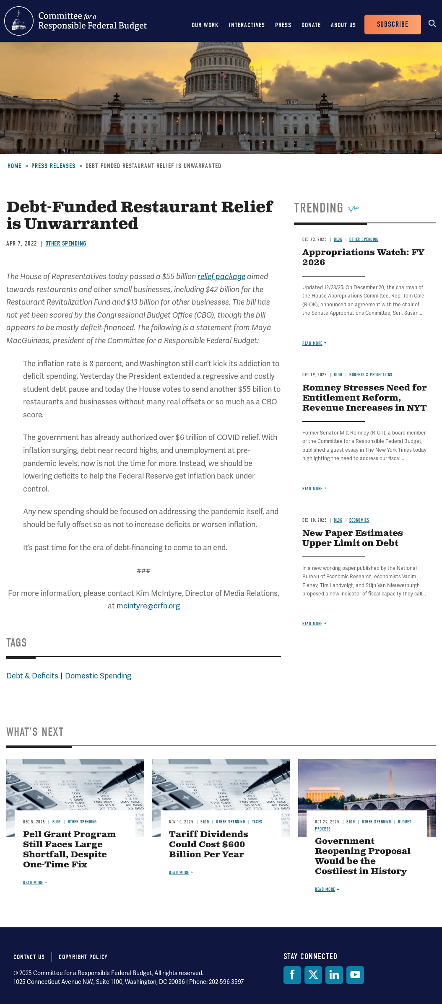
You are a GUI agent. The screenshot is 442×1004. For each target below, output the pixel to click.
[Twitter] (313, 975)
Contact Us (29, 957)
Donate (311, 25)
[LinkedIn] (334, 975)
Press (283, 25)
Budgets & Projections (371, 375)
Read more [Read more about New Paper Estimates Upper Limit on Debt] (312, 623)
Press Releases (53, 166)
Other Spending (65, 243)
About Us (343, 25)
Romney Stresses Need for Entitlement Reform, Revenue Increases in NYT (364, 398)
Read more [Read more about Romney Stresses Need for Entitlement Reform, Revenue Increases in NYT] (312, 489)
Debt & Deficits (32, 676)
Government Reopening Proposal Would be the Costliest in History (363, 856)
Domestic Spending (98, 676)
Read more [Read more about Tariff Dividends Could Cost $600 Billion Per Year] (179, 872)
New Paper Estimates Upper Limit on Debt (352, 538)
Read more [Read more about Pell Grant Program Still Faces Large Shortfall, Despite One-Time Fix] (33, 882)
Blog (338, 239)
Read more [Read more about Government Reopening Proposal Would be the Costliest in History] (325, 889)
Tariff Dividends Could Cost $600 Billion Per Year (208, 845)
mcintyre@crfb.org (148, 606)
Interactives (247, 25)
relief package (221, 276)
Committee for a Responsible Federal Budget (75, 21)
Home (14, 166)
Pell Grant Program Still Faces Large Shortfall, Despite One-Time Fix (69, 850)
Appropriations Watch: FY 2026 (363, 258)
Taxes (257, 822)
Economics (359, 520)
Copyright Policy (83, 957)
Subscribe (392, 24)
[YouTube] (355, 975)
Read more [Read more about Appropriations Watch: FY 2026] (312, 343)
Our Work (205, 25)
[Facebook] (292, 975)
